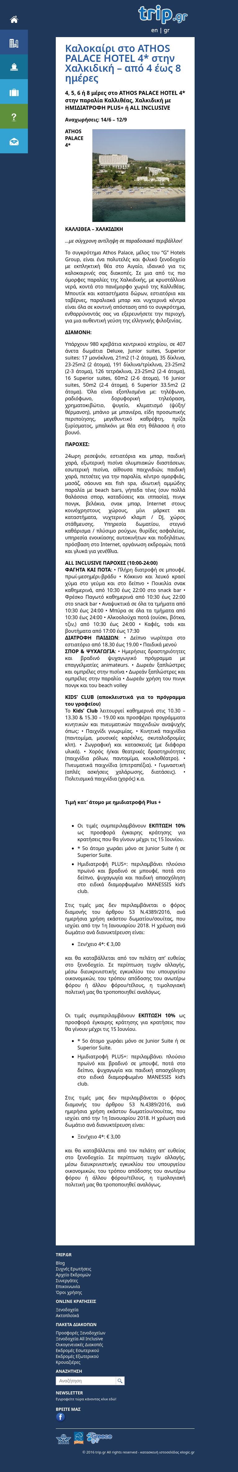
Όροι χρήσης (69, 1292)
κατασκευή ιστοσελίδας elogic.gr (167, 1452)
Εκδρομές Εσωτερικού (77, 1350)
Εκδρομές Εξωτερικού (77, 1356)
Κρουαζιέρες (68, 1362)
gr (167, 30)
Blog (60, 1263)
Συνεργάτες (67, 1280)
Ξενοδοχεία (67, 1309)
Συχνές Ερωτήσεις (73, 1269)
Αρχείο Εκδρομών (73, 1275)
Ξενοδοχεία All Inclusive (79, 1339)
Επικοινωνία (68, 1286)
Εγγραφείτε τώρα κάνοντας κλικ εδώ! (86, 1399)
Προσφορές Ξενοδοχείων (80, 1333)
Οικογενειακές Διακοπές (79, 1344)
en (154, 30)
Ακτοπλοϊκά (67, 1315)
